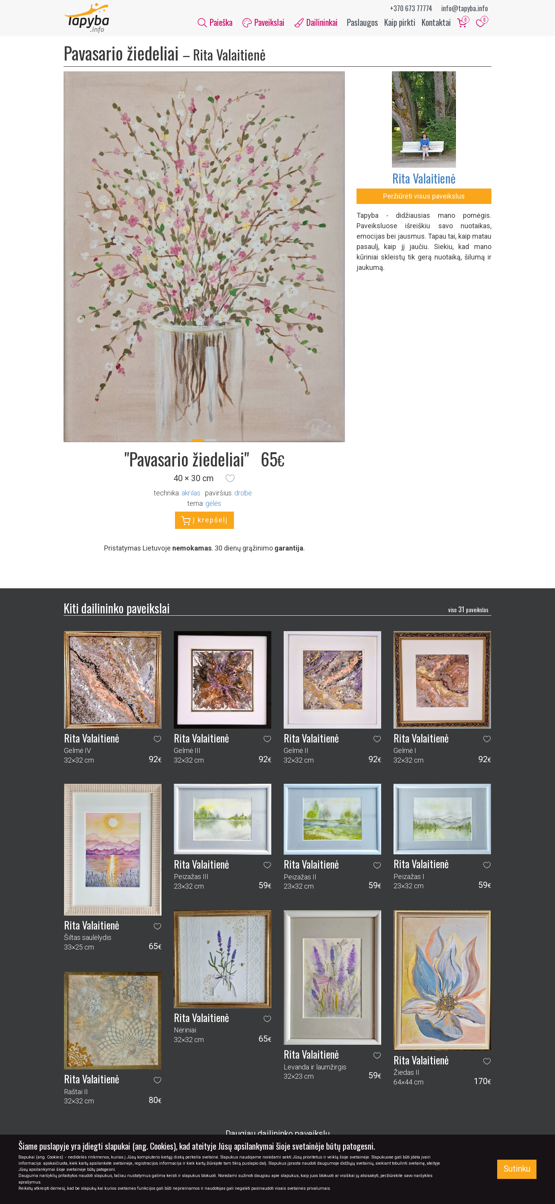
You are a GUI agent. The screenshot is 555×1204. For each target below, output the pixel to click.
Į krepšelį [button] (204, 521)
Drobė (243, 494)
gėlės (213, 504)
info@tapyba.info (464, 8)
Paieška (215, 22)
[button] (230, 479)
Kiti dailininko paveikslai (117, 608)
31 (468, 610)
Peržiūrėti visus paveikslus (424, 197)
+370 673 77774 (411, 8)
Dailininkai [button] (316, 22)
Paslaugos (362, 22)
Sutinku (516, 1169)
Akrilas (191, 494)
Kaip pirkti (399, 22)
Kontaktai (436, 22)
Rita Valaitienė (424, 179)
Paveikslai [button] (263, 22)
